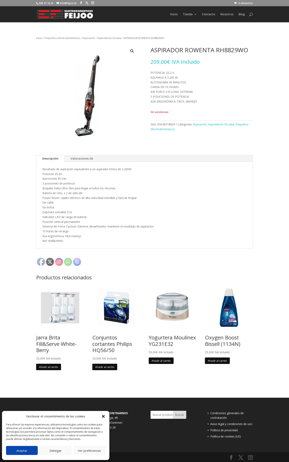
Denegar (56, 451)
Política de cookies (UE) (225, 436)
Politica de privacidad (224, 430)
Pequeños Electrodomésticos (62, 38)
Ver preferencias (89, 451)
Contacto (208, 14)
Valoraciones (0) (82, 158)
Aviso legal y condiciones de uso (231, 424)
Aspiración (88, 38)
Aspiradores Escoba (109, 38)
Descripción (50, 158)
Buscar (179, 415)
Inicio (174, 14)
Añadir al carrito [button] (48, 367)
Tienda (188, 14)
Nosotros (226, 14)
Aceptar (21, 451)
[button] (103, 416)
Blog (242, 14)
